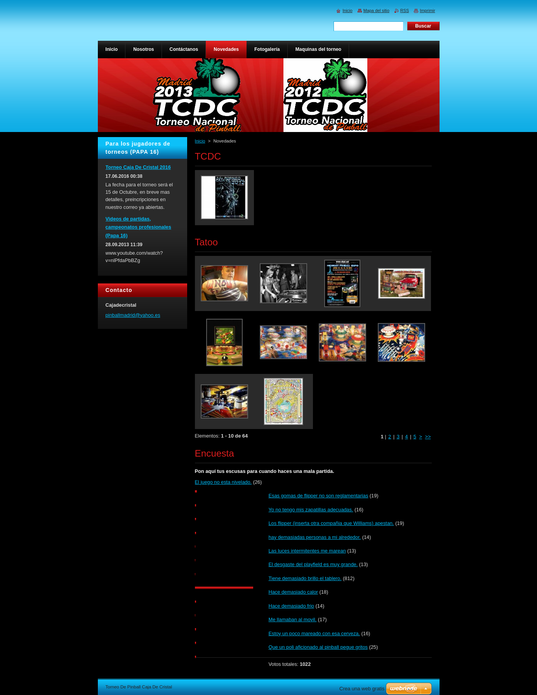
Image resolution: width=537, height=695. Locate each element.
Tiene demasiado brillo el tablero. (305, 578)
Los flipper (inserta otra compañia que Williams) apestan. (331, 523)
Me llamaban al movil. (293, 619)
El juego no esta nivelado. (223, 482)
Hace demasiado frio (291, 606)
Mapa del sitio (376, 10)
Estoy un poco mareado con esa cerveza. (314, 633)
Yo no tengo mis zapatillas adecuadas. (311, 510)
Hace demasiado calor (293, 592)
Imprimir (427, 10)
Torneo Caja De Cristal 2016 (138, 167)
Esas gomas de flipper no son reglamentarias (318, 496)
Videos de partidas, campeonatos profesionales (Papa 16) (138, 227)
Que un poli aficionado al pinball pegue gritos (318, 647)
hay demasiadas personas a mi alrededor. (315, 537)
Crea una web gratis (361, 689)
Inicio (200, 141)
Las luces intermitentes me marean (307, 551)
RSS (404, 10)
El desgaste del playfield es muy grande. (313, 564)
